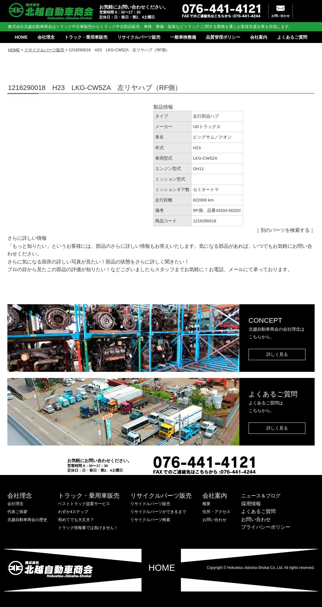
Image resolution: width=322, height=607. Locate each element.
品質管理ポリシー (223, 37)
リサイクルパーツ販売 (138, 37)
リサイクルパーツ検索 (150, 519)
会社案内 (258, 37)
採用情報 (251, 503)
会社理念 (46, 37)
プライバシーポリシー (265, 527)
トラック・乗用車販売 (86, 37)
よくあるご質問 (292, 37)
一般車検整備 (183, 37)
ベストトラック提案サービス (84, 503)
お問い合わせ (280, 16)
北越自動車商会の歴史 (27, 519)
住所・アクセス (216, 511)
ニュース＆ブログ (261, 495)
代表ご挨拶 (17, 511)
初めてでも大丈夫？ (76, 519)
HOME (21, 37)
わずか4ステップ (73, 511)
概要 (206, 503)
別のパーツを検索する (285, 230)
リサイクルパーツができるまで (158, 511)
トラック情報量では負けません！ (88, 527)
